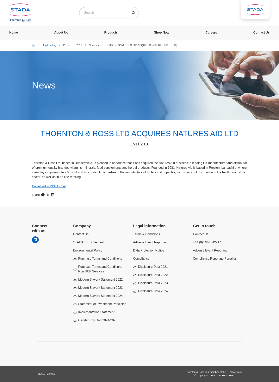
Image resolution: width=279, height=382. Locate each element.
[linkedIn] (52, 194)
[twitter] (48, 195)
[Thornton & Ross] (33, 45)
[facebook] (43, 194)
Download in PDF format (49, 186)
